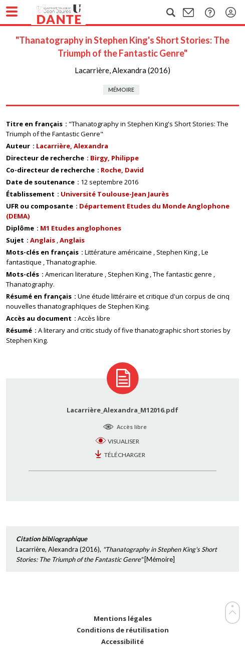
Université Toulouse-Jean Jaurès (115, 193)
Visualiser (123, 441)
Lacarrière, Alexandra (72, 145)
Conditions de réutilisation (123, 630)
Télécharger (124, 455)
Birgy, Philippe (114, 157)
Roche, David (122, 169)
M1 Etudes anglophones (80, 228)
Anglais (42, 240)
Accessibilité (122, 641)
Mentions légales (123, 618)
